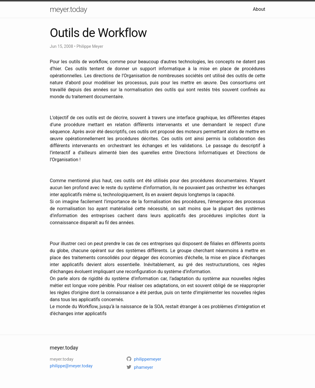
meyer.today (68, 9)
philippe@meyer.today (71, 365)
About (259, 9)
